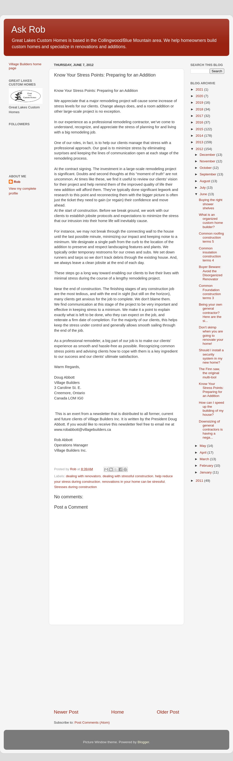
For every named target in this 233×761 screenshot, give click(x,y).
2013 (200, 142)
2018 (200, 109)
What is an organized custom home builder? (211, 221)
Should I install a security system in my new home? (211, 356)
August (205, 181)
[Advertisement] (116, 667)
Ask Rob (28, 29)
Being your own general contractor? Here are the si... (210, 313)
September (208, 174)
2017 (200, 116)
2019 (200, 102)
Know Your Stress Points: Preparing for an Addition (211, 390)
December (208, 155)
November (208, 161)
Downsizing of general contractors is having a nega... (211, 430)
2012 (200, 149)
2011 (200, 480)
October (206, 168)
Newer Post (66, 712)
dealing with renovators (83, 476)
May (203, 446)
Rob (17, 182)
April (203, 452)
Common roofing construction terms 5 (211, 237)
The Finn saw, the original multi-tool (209, 373)
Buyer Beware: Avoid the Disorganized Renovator (210, 273)
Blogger (143, 742)
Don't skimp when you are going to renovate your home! (211, 335)
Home (117, 712)
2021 (200, 89)
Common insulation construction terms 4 (210, 254)
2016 (200, 122)
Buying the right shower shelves (210, 204)
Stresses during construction (75, 487)
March (205, 459)
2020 (200, 96)
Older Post (168, 712)
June (204, 194)
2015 (200, 129)
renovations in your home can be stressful (133, 481)
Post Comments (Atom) (92, 722)
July (203, 187)
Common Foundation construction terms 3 (210, 292)
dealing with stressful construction (128, 476)
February (207, 465)
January (206, 472)
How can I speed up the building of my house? (211, 409)
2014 (200, 135)
